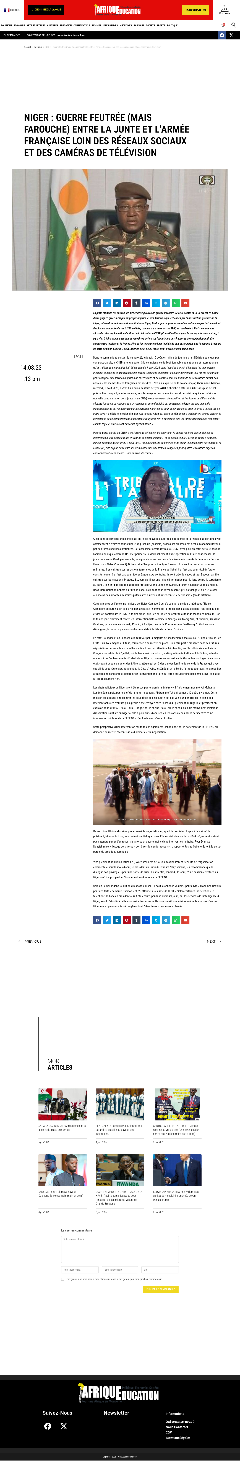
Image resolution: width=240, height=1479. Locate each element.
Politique (6, 25)
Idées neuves (110, 25)
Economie (19, 25)
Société (150, 25)
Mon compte (224, 13)
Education (66, 25)
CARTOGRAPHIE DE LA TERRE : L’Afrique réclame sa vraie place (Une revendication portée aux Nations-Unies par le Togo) (176, 1130)
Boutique (172, 25)
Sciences (139, 25)
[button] (46, 10)
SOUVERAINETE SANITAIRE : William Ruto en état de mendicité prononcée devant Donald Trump (176, 1195)
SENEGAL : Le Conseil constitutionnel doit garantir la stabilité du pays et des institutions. (119, 1130)
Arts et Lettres (36, 25)
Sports (161, 25)
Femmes (96, 25)
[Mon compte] (224, 8)
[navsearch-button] (234, 25)
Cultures (52, 25)
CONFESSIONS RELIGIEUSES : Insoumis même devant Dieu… (56, 35)
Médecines (126, 25)
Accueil (27, 47)
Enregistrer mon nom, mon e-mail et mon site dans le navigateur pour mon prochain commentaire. (114, 1279)
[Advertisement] (120, 79)
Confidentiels (82, 25)
